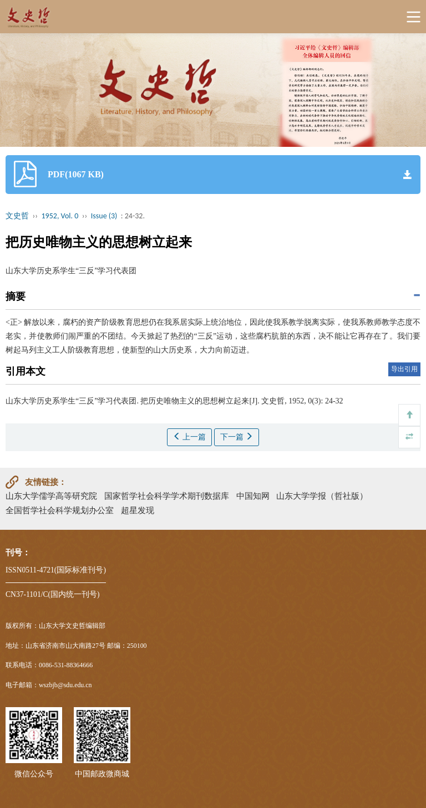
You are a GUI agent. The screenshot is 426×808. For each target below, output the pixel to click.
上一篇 (189, 436)
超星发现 (137, 510)
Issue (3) (104, 216)
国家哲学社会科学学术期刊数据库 (166, 495)
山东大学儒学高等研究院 (51, 495)
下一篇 (236, 436)
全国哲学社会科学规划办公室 (60, 510)
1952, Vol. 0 (60, 216)
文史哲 (17, 216)
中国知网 (253, 495)
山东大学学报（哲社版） (322, 495)
